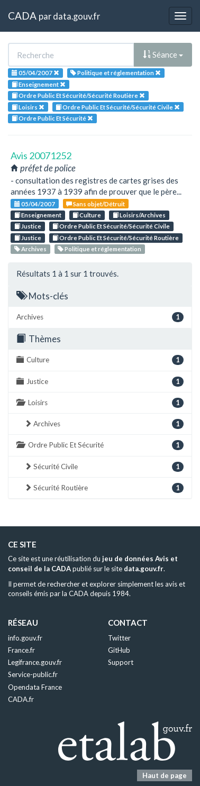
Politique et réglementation (99, 248)
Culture (86, 215)
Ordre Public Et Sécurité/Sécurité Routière (115, 237)
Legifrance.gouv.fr (35, 662)
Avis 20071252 (41, 155)
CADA (22, 16)
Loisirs (100, 403)
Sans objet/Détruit (95, 203)
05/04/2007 (34, 203)
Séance (163, 54)
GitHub (119, 650)
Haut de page (164, 775)
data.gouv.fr (76, 16)
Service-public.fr (33, 674)
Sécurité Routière (104, 488)
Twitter (119, 638)
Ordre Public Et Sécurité (100, 445)
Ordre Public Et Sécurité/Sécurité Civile (111, 226)
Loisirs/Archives (139, 215)
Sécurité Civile (104, 467)
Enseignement (37, 215)
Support (120, 662)
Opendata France (35, 687)
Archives (30, 248)
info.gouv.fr (25, 638)
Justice (27, 226)
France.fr (21, 650)
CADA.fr (21, 699)
